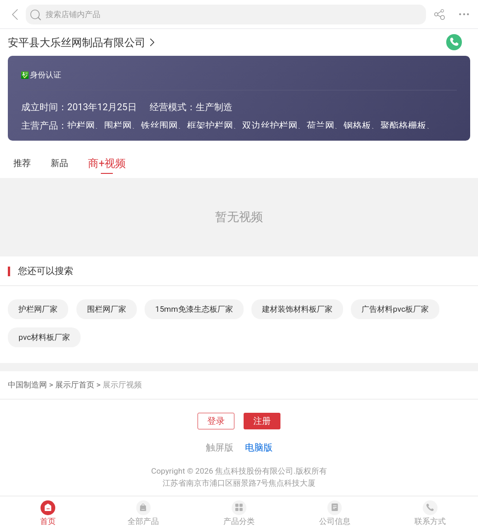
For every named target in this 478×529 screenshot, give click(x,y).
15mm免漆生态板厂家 (194, 309)
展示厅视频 (122, 384)
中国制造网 (27, 384)
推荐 (22, 163)
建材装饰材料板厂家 (297, 309)
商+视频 (107, 163)
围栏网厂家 (106, 309)
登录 (216, 421)
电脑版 (259, 447)
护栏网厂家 (38, 309)
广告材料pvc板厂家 (395, 309)
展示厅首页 (74, 384)
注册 (262, 421)
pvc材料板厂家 (44, 337)
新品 (59, 163)
